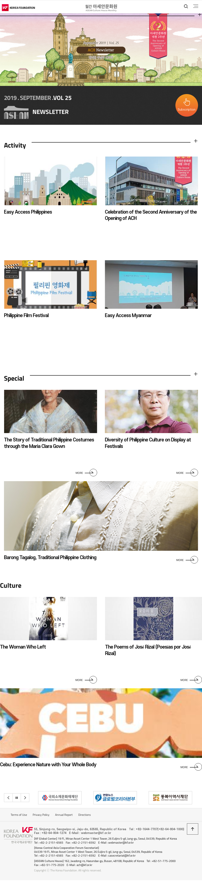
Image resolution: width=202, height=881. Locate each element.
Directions (84, 815)
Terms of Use (19, 815)
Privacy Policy (41, 815)
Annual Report (64, 815)
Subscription (187, 109)
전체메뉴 (195, 6)
